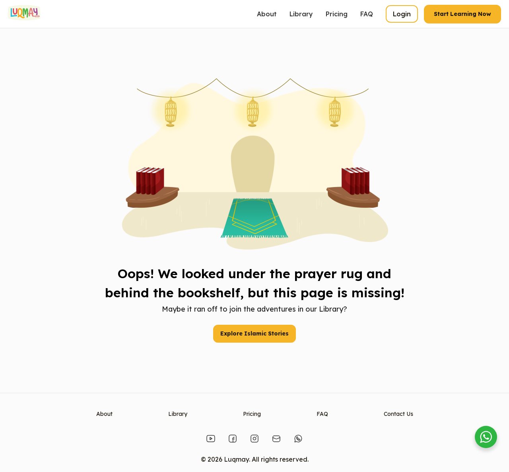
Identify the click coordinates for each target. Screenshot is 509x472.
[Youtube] (211, 439)
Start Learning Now (462, 14)
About (267, 14)
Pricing (337, 14)
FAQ (366, 14)
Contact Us (398, 413)
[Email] (276, 439)
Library (301, 14)
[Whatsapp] (298, 439)
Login (402, 14)
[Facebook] (233, 439)
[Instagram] (254, 439)
